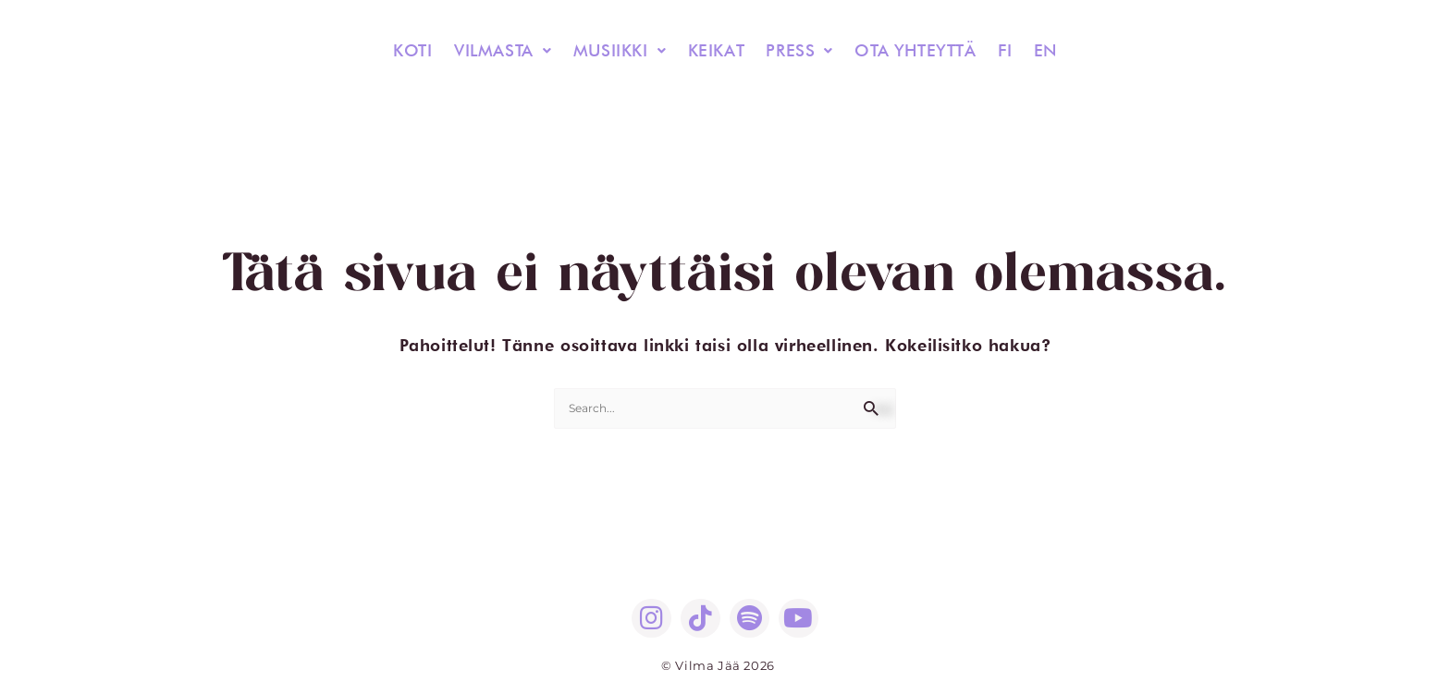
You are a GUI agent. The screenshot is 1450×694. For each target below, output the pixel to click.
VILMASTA (510, 50)
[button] (510, 51)
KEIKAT (717, 50)
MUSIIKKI (624, 50)
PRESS (798, 50)
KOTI (423, 50)
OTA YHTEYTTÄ (910, 50)
